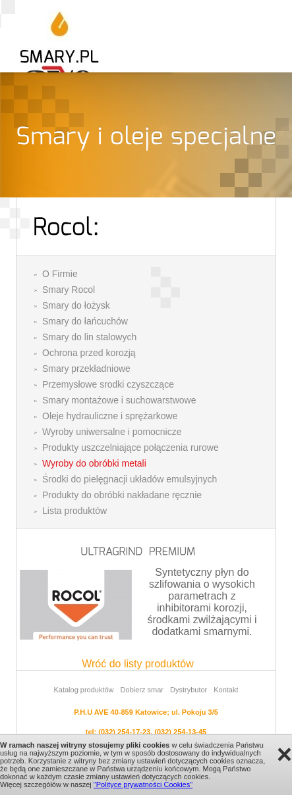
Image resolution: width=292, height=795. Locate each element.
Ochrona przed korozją (89, 352)
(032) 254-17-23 (124, 732)
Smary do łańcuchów (85, 321)
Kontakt (226, 690)
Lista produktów (74, 510)
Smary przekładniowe (86, 368)
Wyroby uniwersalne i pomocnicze (112, 431)
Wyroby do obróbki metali (94, 463)
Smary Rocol (68, 289)
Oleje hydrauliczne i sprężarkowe (109, 416)
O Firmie (60, 274)
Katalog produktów (83, 690)
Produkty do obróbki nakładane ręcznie (122, 495)
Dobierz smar (142, 690)
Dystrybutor (188, 690)
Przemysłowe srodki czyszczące (108, 384)
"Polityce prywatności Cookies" (143, 784)
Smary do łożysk (76, 305)
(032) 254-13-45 (180, 732)
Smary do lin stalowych (89, 337)
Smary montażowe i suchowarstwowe (119, 400)
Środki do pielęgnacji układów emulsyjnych (129, 479)
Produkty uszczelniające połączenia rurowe (130, 447)
